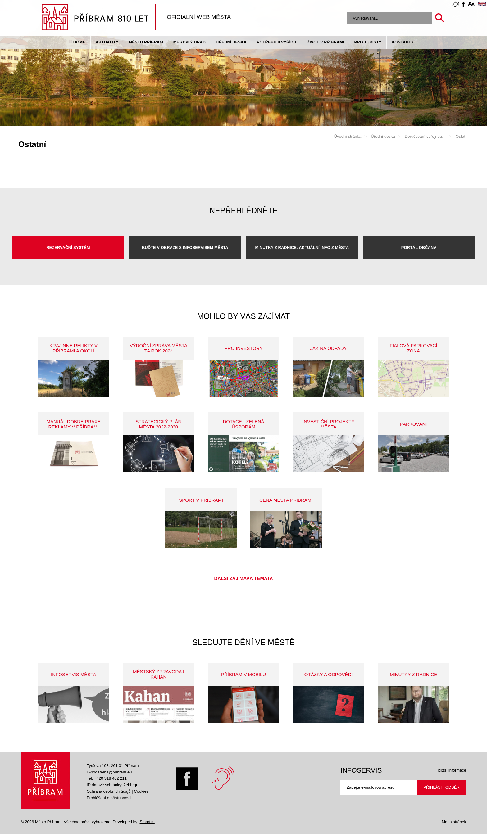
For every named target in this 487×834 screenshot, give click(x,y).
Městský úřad (189, 42)
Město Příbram (146, 42)
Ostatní (462, 136)
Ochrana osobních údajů (109, 791)
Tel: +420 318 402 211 (107, 778)
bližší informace (452, 770)
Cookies (141, 791)
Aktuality (107, 42)
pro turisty (367, 42)
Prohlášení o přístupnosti (109, 798)
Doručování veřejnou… (425, 136)
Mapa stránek (454, 821)
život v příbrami (325, 42)
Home (79, 42)
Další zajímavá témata (243, 578)
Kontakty (403, 42)
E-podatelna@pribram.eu (109, 772)
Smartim (146, 821)
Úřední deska (231, 42)
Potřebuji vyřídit (277, 42)
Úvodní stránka (347, 136)
